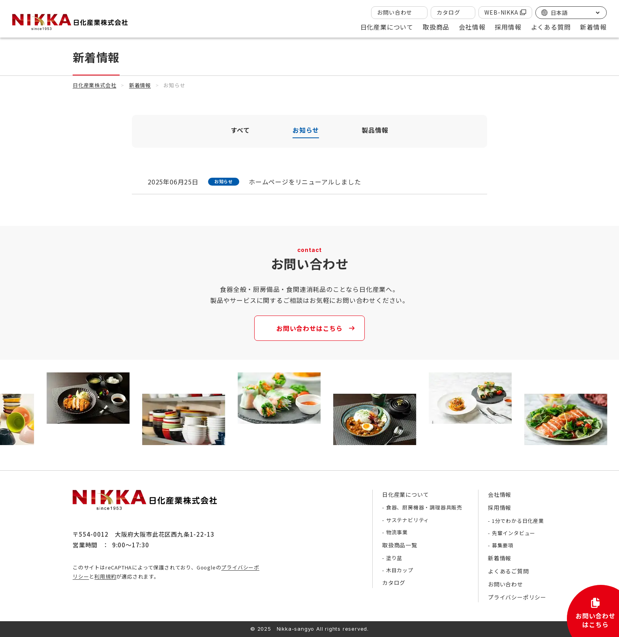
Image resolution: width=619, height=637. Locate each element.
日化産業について (405, 494)
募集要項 (503, 545)
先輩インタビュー (513, 533)
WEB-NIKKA (501, 12)
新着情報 (593, 27)
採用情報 (499, 507)
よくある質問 (551, 27)
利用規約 (105, 576)
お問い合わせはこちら (309, 328)
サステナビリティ (407, 520)
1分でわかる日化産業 (518, 520)
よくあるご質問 (508, 571)
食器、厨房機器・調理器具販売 (424, 507)
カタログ (448, 12)
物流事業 (397, 532)
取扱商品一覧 (399, 545)
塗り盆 (394, 558)
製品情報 (375, 130)
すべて (240, 130)
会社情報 (499, 494)
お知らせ (306, 130)
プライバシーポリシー (517, 597)
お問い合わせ (394, 12)
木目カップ (399, 570)
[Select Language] (575, 12)
